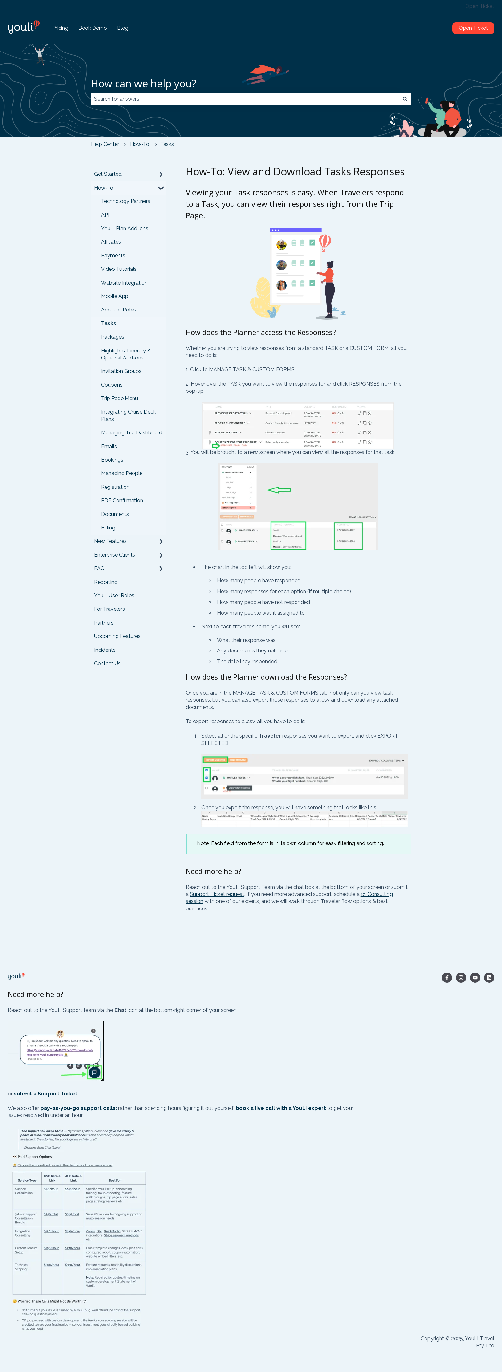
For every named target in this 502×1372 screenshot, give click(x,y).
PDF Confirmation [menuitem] (122, 500)
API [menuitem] (105, 215)
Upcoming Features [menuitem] (117, 636)
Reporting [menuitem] (105, 582)
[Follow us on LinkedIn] (489, 978)
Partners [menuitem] (104, 623)
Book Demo (92, 28)
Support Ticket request (217, 894)
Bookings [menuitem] (112, 460)
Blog (122, 28)
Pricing (60, 28)
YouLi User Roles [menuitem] (114, 596)
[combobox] (245, 99)
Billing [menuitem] (108, 528)
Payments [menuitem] (113, 256)
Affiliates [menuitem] (111, 242)
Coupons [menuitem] (112, 385)
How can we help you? (143, 83)
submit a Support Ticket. (46, 1094)
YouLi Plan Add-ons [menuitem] (124, 228)
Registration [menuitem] (115, 487)
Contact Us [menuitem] (107, 663)
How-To (139, 144)
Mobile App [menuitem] (114, 296)
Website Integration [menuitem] (124, 283)
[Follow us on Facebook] (447, 978)
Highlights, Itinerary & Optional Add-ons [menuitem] (126, 354)
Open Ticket (479, 6)
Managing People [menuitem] (121, 473)
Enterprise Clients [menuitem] (114, 555)
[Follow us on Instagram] (461, 978)
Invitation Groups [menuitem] (121, 371)
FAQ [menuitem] (99, 568)
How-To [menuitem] (103, 188)
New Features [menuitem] (110, 541)
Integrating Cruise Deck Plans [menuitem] (128, 415)
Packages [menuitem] (112, 337)
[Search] (405, 99)
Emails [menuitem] (109, 446)
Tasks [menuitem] (108, 323)
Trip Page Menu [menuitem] (119, 398)
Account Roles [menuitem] (118, 310)
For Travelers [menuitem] (109, 609)
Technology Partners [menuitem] (125, 201)
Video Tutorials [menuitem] (119, 269)
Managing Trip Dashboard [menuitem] (131, 433)
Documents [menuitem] (115, 514)
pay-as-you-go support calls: (78, 1108)
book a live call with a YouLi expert (281, 1108)
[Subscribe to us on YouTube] (475, 978)
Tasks (167, 144)
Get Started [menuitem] (108, 174)
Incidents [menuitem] (105, 650)
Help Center (105, 144)
